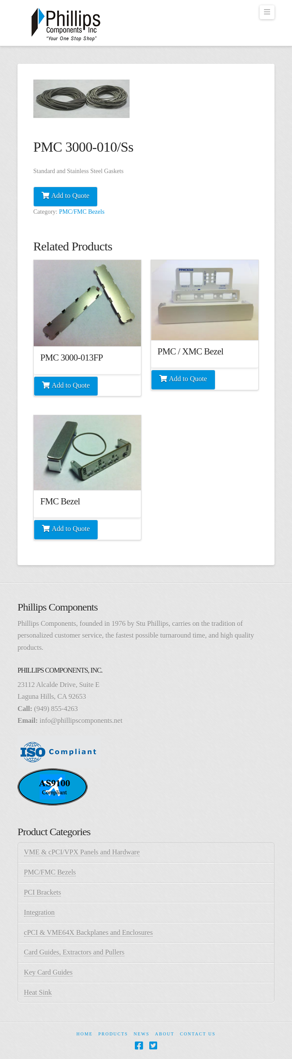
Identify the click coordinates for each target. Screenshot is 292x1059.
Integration (39, 912)
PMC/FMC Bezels (82, 211)
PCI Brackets (42, 892)
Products (113, 1033)
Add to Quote (70, 195)
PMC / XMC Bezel (190, 351)
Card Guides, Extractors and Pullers (74, 952)
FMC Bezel (60, 501)
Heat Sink (38, 992)
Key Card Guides (48, 972)
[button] (267, 12)
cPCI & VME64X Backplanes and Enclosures (88, 932)
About (164, 1033)
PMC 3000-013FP (71, 357)
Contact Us (198, 1033)
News (141, 1033)
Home (84, 1033)
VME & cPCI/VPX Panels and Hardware (82, 852)
